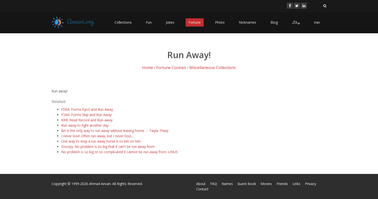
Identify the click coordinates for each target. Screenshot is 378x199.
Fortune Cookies (171, 67)
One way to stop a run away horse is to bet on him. (101, 141)
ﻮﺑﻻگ (296, 22)
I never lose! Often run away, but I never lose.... (97, 136)
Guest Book (246, 183)
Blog (274, 22)
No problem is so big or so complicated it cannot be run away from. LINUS (119, 152)
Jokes (170, 22)
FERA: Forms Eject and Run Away (87, 109)
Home (147, 67)
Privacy (310, 183)
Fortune (195, 22)
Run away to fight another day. (85, 125)
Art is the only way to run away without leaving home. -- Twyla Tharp (115, 130)
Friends (282, 183)
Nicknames (247, 22)
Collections (123, 22)
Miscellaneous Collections (212, 67)
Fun (149, 22)
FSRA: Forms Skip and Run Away (86, 114)
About (201, 183)
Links (296, 183)
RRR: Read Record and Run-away (87, 120)
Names (227, 183)
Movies (266, 183)
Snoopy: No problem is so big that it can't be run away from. (108, 146)
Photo (220, 22)
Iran (317, 22)
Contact (202, 189)
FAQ (213, 183)
